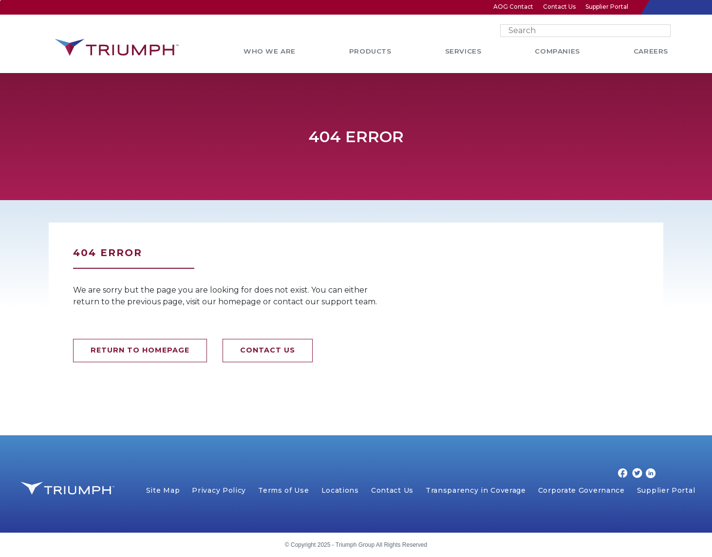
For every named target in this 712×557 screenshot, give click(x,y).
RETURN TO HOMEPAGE (140, 350)
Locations (340, 490)
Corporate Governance (581, 490)
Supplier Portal (606, 6)
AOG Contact (513, 6)
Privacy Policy (219, 490)
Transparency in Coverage (476, 490)
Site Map (163, 490)
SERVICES (463, 51)
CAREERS (651, 51)
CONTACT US (267, 350)
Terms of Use (283, 490)
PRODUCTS (370, 51)
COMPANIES (557, 51)
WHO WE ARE (270, 51)
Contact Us (559, 6)
